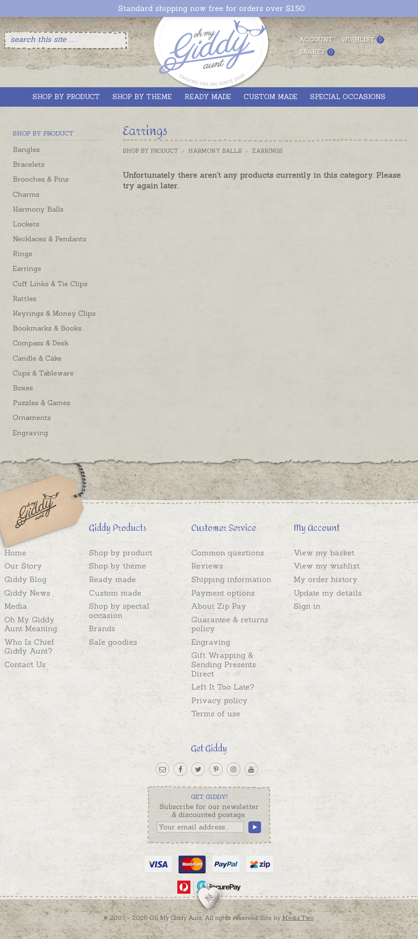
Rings (22, 253)
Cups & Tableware (43, 373)
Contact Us (25, 664)
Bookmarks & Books (47, 328)
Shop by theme (117, 566)
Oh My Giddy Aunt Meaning (30, 624)
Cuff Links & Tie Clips (50, 283)
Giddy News (27, 593)
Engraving (30, 432)
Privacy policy (219, 700)
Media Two (298, 918)
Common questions (227, 553)
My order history (326, 579)
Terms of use (215, 713)
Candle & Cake (37, 358)
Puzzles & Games (41, 402)
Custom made (115, 593)
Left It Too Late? (222, 687)
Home (15, 553)
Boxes (23, 388)
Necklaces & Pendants (49, 239)
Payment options (223, 593)
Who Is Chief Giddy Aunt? (29, 646)
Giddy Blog (25, 579)
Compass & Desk (41, 343)
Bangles (26, 149)
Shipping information (231, 579)
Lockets (26, 224)
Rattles (24, 298)
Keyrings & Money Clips (54, 313)
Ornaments (32, 417)
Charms (26, 194)
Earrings (27, 268)
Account (316, 39)
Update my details (328, 593)
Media (15, 606)
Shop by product (120, 553)
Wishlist (362, 40)
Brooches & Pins (41, 179)
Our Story (23, 566)
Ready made (112, 579)
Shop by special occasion (119, 610)
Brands (102, 628)
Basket (317, 52)
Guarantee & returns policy (229, 624)
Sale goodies (113, 642)
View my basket (324, 553)
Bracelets (28, 164)
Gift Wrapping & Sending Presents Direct (223, 664)
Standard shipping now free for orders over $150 (211, 8)
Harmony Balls (38, 209)
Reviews (207, 566)
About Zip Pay (218, 606)
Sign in (307, 606)
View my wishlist (327, 566)
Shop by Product (150, 151)
